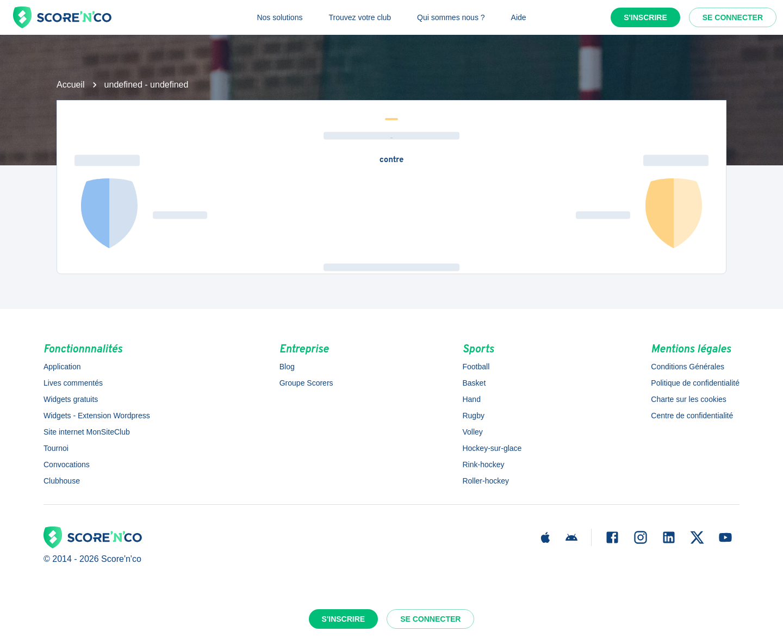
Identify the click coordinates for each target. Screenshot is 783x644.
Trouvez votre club (359, 17)
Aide (518, 17)
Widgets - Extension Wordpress (97, 415)
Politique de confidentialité (695, 383)
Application (62, 366)
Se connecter (733, 17)
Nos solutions (279, 17)
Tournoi (56, 448)
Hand (471, 399)
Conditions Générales (687, 366)
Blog (287, 366)
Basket (474, 383)
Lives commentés (73, 383)
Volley (472, 432)
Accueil (71, 84)
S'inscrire (645, 17)
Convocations (67, 464)
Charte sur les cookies (688, 399)
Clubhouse (62, 480)
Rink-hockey (483, 464)
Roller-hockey (485, 480)
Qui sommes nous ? (451, 17)
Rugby (473, 415)
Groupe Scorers (306, 383)
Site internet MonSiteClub (87, 432)
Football (475, 366)
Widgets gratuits (71, 399)
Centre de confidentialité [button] (692, 415)
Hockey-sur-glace (491, 448)
